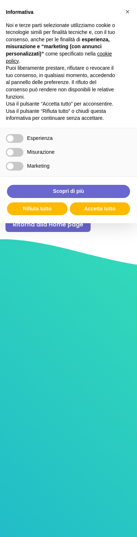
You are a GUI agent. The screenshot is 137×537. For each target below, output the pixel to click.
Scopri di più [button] (68, 191)
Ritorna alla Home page (48, 224)
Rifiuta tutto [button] (37, 209)
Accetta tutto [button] (99, 209)
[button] (127, 12)
